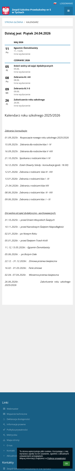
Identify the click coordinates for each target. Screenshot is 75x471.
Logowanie (66, 3)
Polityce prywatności (56, 458)
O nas (9, 445)
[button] (55, 3)
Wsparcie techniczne (17, 413)
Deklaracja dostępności (18, 419)
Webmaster (12, 408)
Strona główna (14, 22)
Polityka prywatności (17, 429)
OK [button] (66, 463)
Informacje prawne (16, 424)
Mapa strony (13, 440)
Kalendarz (32, 22)
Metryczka (12, 434)
